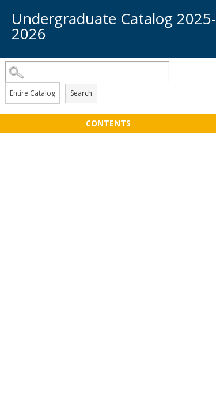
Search (81, 93)
